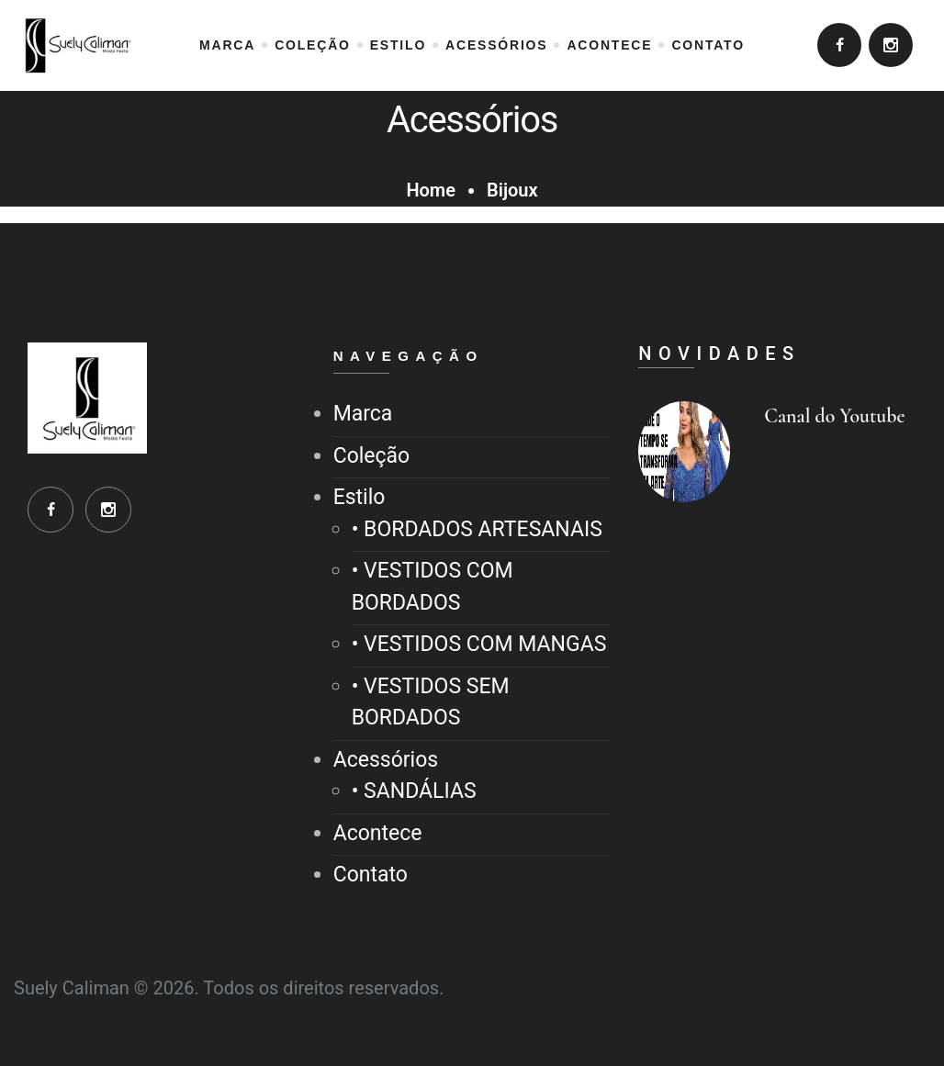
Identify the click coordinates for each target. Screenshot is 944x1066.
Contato (370, 874)
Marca (363, 413)
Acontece (377, 833)
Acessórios (385, 759)
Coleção (371, 455)
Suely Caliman (71, 988)
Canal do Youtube (834, 416)
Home (430, 190)
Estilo (359, 497)
